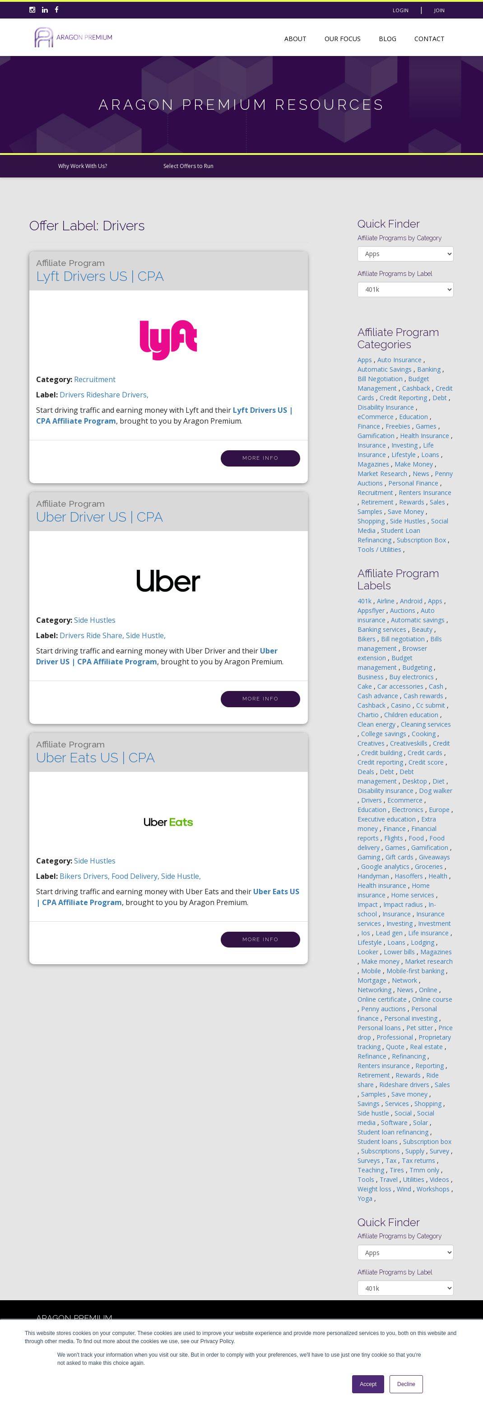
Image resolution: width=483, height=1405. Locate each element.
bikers (71, 876)
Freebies (398, 426)
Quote (396, 1046)
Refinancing (409, 1056)
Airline (386, 601)
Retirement (378, 502)
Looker (369, 952)
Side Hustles (95, 620)
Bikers (367, 639)
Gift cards (400, 857)
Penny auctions (384, 1008)
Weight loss (375, 1189)
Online (429, 989)
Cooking (424, 733)
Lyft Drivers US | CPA (100, 271)
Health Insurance (425, 435)
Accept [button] (368, 1384)
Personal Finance (414, 483)
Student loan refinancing (394, 1132)
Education (414, 416)
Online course (432, 999)
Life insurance (429, 933)
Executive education (388, 819)
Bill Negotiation (381, 378)
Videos (440, 1179)
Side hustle (374, 1113)
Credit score (427, 762)
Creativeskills (409, 743)
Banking (429, 369)
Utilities (414, 1179)
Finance (370, 426)
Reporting (430, 1065)
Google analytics (386, 866)
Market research (429, 961)
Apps (366, 359)
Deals (367, 771)
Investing (405, 445)
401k (365, 601)
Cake (366, 686)
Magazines (374, 464)
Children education (412, 714)
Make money (381, 961)
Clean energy (377, 724)
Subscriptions (381, 1151)
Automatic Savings (385, 369)
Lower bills (400, 952)
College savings (384, 733)
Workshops (434, 1189)
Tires (398, 1170)
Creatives (372, 743)
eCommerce (376, 416)
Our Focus (343, 38)
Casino (402, 705)
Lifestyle (404, 454)
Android (412, 601)
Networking (375, 989)
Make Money (415, 464)
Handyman (374, 876)
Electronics (408, 809)
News (422, 473)
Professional (395, 1037)
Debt (440, 397)
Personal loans (380, 1027)
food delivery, (136, 876)
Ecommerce (405, 800)
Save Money (407, 511)
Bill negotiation (404, 639)
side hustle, (146, 635)
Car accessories (401, 686)
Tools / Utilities (380, 549)
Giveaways (434, 857)
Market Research (383, 473)
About (295, 38)
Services (398, 1103)
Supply (415, 1151)
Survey (440, 1151)
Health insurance (383, 885)
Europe (440, 809)
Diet (439, 781)
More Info (260, 458)
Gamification (377, 435)
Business (371, 676)
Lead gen (390, 933)
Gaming (370, 857)
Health (438, 876)
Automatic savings (418, 620)
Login (401, 10)
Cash (437, 686)
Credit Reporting (404, 397)
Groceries (430, 866)
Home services (413, 895)
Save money (410, 1094)
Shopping (372, 521)
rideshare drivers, (117, 395)
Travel (389, 1179)
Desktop (415, 781)
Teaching (372, 1170)
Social (404, 1113)
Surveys (370, 1160)
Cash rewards (424, 695)
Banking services (383, 629)
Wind (405, 1189)
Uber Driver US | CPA (99, 512)
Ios (366, 933)
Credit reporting (381, 762)
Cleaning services (426, 724)
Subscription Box (422, 540)
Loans (431, 454)
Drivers (372, 800)
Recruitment (95, 379)
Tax (391, 1160)
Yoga (366, 1198)
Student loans (378, 1141)
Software (395, 1122)
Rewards (412, 502)
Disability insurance (386, 790)
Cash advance (379, 695)
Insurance (373, 445)
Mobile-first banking (416, 970)
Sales (438, 502)
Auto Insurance (400, 359)
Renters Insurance (425, 492)
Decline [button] (406, 1384)
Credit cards (426, 752)
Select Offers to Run (188, 166)
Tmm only (425, 1170)
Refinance (373, 1056)
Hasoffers (410, 876)
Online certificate (383, 999)
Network (405, 980)
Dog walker (435, 790)
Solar (421, 1122)
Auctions (403, 610)
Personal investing (411, 1018)
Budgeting (418, 667)
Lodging (423, 942)
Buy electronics (412, 676)
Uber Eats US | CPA (95, 752)
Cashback (417, 388)
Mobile (372, 970)
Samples (371, 511)
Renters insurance (385, 1065)
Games (427, 426)
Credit (441, 743)
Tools (367, 1179)
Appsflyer (372, 610)
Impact (369, 904)
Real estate (427, 1046)
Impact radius (404, 904)
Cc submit (431, 705)
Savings (369, 1103)
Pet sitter (420, 1027)
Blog (387, 38)
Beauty (423, 629)
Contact (429, 38)
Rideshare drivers (405, 1084)
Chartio (369, 714)
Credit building (382, 752)
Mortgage (373, 980)
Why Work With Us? (82, 166)
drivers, (97, 876)
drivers (73, 395)
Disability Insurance (387, 407)
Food (417, 838)
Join (439, 10)
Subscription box (427, 1141)
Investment (434, 923)
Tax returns (419, 1160)
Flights (394, 838)
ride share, (106, 635)
